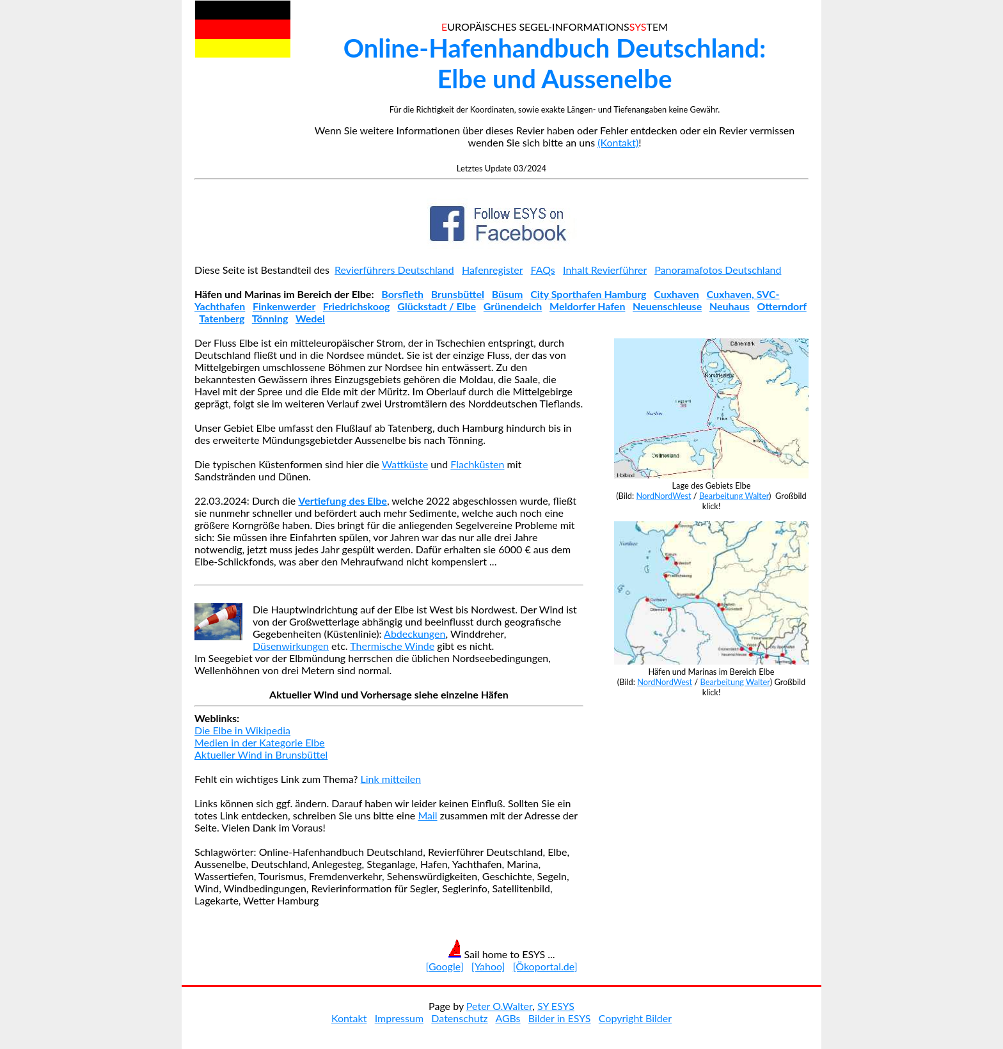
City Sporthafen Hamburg (588, 294)
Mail (427, 815)
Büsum (507, 294)
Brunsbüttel (457, 294)
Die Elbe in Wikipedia (242, 730)
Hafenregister (492, 270)
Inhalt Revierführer (605, 270)
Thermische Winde (392, 646)
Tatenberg (221, 318)
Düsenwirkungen (291, 646)
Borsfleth (402, 294)
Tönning (270, 318)
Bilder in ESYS (559, 1018)
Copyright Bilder (635, 1018)
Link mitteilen (391, 779)
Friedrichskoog (356, 306)
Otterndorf (781, 306)
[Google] (444, 966)
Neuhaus (729, 306)
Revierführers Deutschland (394, 270)
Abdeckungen (414, 633)
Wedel (310, 318)
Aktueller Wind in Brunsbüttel (261, 754)
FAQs (543, 270)
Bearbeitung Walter (734, 496)
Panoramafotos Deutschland (717, 270)
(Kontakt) (617, 142)
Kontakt (349, 1018)
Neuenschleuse (667, 306)
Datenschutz (459, 1018)
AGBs (507, 1018)
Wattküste (405, 464)
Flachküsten (477, 464)
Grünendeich (513, 306)
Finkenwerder (284, 306)
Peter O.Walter (499, 1006)
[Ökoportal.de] (545, 966)
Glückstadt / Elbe (436, 306)
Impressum (399, 1018)
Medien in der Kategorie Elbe (259, 742)
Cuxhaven (676, 294)
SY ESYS (555, 1006)
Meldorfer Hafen (587, 306)
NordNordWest (663, 496)
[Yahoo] (488, 966)
